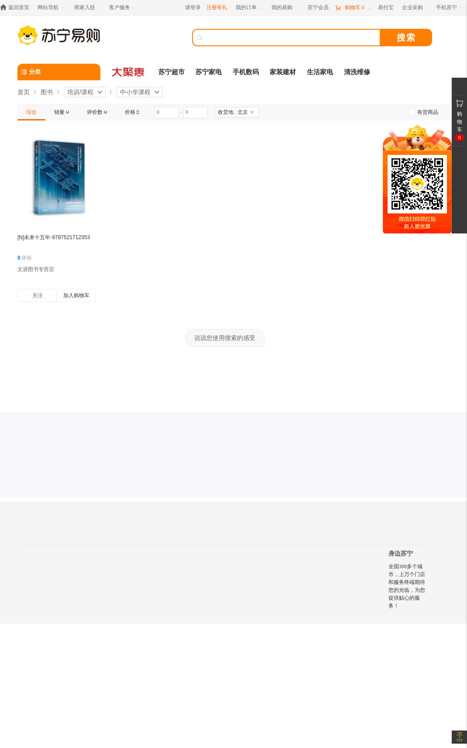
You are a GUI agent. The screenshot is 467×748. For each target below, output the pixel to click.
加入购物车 (76, 295)
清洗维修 (357, 72)
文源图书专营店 (35, 269)
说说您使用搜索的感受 (224, 337)
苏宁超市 (171, 72)
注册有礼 (216, 7)
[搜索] (292, 37)
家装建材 (283, 72)
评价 (24, 258)
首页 (23, 92)
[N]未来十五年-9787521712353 (53, 237)
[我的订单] (249, 7)
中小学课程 (135, 92)
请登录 (193, 7)
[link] (31, 112)
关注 (37, 295)
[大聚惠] (129, 72)
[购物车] (353, 7)
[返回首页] (17, 7)
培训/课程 (80, 92)
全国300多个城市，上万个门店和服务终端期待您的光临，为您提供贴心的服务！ (406, 586)
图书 (47, 92)
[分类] (58, 72)
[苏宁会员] (318, 7)
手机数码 (246, 72)
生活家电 (320, 72)
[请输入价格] (167, 112)
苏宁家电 (209, 72)
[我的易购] (285, 7)
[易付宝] (386, 7)
